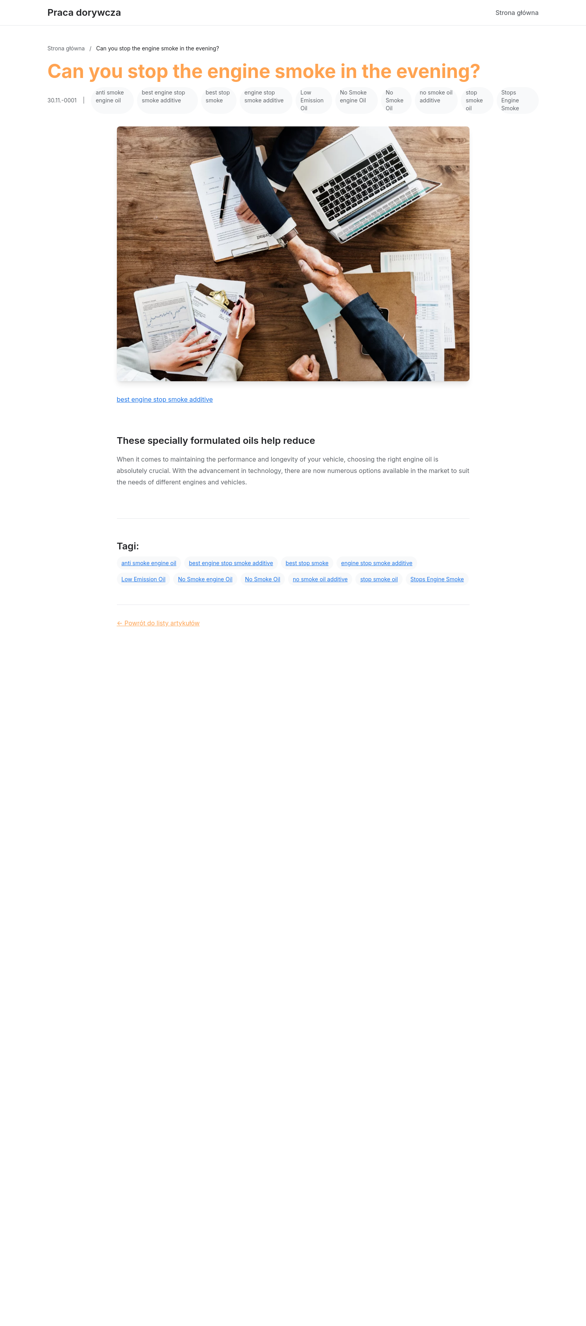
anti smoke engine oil (110, 96)
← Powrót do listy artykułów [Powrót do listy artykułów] (158, 623)
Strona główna (517, 13)
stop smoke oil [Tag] (378, 579)
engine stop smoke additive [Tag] (376, 563)
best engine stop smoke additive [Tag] (231, 563)
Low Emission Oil (312, 100)
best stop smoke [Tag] (307, 563)
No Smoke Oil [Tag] (262, 579)
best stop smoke (218, 96)
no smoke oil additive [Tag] (320, 579)
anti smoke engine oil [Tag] (149, 563)
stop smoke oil (474, 100)
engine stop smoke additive (264, 96)
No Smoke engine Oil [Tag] (205, 579)
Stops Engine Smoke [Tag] (437, 579)
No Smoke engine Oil (353, 96)
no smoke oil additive (436, 96)
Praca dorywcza (84, 12)
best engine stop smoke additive (163, 96)
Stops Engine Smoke (510, 100)
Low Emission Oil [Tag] (144, 579)
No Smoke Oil (394, 100)
